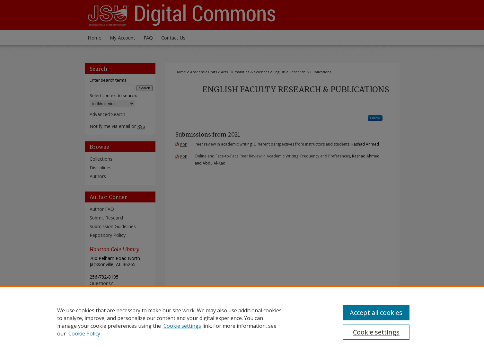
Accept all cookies (376, 312)
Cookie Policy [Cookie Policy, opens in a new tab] (84, 333)
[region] (242, 321)
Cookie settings (182, 325)
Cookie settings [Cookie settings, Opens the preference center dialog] (376, 332)
